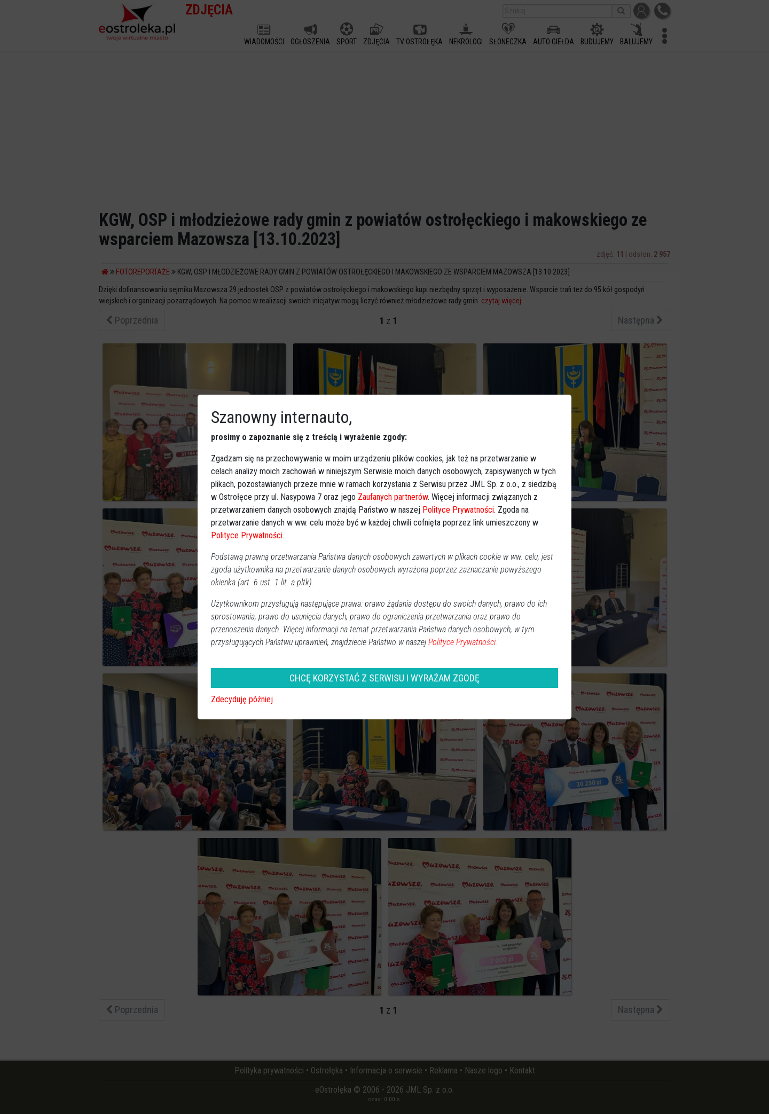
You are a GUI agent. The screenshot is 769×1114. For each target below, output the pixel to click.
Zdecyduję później (242, 699)
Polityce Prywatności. (463, 642)
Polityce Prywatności (458, 510)
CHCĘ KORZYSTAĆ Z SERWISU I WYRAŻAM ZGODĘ (384, 678)
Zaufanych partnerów (393, 497)
